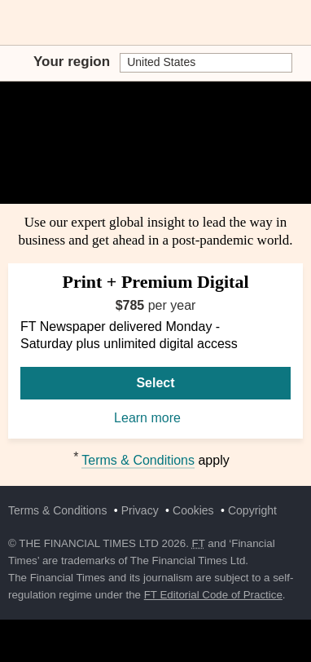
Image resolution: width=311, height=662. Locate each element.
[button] (16, 23)
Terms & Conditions (138, 460)
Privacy (140, 510)
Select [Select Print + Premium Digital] (155, 383)
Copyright (252, 510)
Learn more (156, 419)
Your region (71, 61)
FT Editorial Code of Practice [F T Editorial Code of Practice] (213, 595)
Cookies (193, 510)
